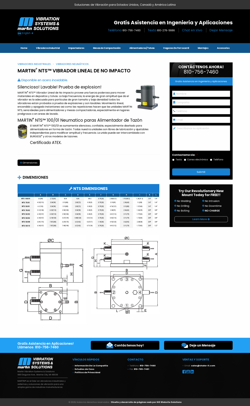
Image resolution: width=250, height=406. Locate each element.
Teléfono (124, 30)
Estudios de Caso (84, 369)
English (25, 33)
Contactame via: (185, 155)
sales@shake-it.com (203, 365)
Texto (161, 30)
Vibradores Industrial (48, 48)
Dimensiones (28, 162)
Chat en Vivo (192, 30)
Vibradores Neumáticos (72, 64)
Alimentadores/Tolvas (142, 48)
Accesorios (223, 48)
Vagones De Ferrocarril (176, 48)
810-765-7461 (141, 369)
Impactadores (76, 48)
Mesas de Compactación (107, 48)
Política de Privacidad (87, 372)
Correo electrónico (197, 159)
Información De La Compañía (91, 365)
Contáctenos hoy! (125, 345)
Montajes (203, 48)
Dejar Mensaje (221, 30)
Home (24, 48)
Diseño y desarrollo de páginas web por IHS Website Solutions (146, 402)
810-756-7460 (148, 365)
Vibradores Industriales (34, 64)
